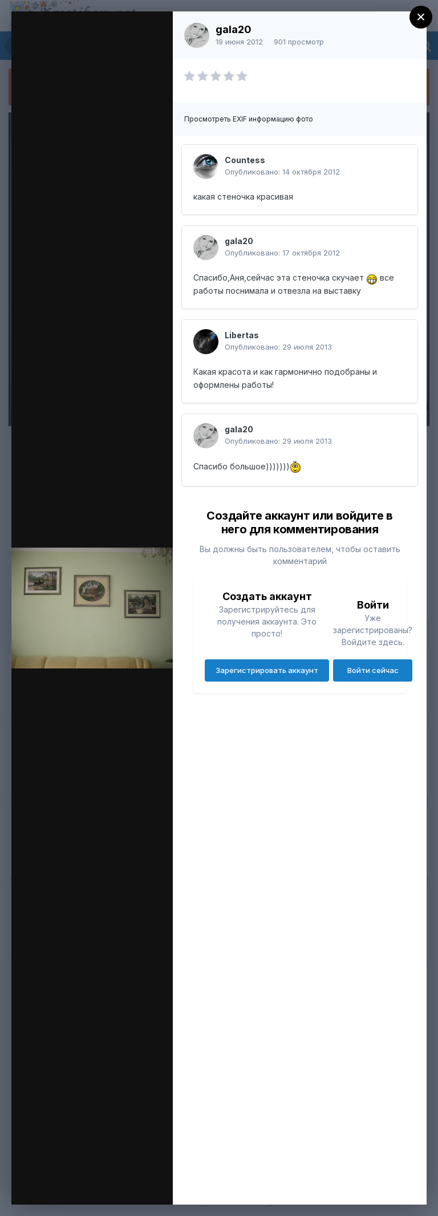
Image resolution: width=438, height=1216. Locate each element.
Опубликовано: (282, 171)
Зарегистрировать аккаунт (267, 670)
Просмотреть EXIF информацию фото (248, 119)
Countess (245, 160)
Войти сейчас (373, 670)
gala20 (234, 29)
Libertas (242, 335)
